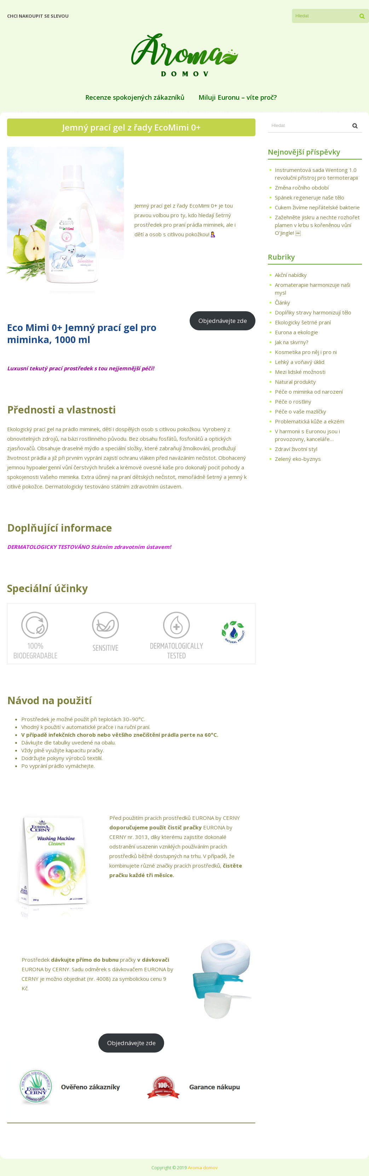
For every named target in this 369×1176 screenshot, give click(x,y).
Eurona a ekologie (296, 332)
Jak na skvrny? (292, 342)
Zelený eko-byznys (298, 458)
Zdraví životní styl (296, 448)
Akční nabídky (291, 274)
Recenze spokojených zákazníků (134, 97)
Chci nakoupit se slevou (38, 16)
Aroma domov (203, 1167)
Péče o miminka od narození (309, 391)
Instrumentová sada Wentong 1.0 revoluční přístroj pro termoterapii (316, 173)
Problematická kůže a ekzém (309, 421)
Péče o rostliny (293, 401)
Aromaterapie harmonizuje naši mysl (312, 288)
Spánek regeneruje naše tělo (309, 197)
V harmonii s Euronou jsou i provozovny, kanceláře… (307, 435)
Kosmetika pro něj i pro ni (306, 351)
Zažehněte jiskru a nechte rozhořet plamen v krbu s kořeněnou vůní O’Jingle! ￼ (317, 225)
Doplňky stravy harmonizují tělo (313, 312)
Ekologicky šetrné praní (303, 322)
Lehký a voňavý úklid (299, 361)
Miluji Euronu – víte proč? (237, 97)
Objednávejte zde (222, 321)
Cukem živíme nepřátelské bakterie (317, 207)
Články (282, 302)
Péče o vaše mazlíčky (300, 411)
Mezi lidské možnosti (300, 371)
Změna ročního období (302, 187)
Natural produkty (295, 381)
